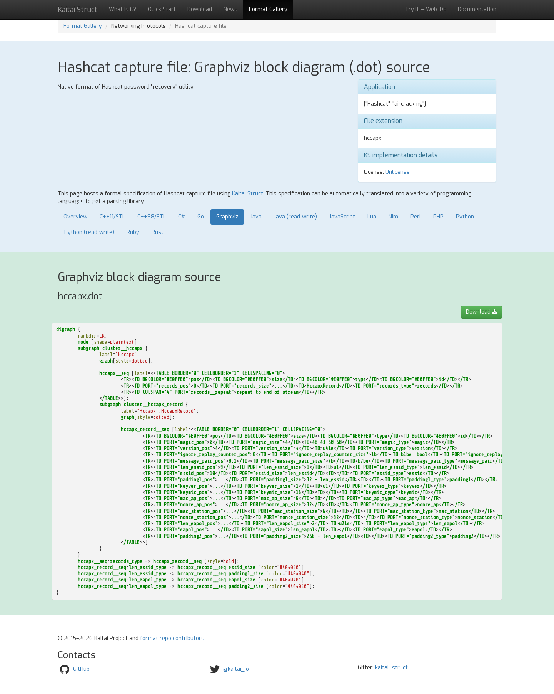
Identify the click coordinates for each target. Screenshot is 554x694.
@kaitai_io (236, 669)
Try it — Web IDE (425, 9)
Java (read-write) (295, 216)
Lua (371, 216)
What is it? (122, 9)
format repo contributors (172, 638)
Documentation (477, 9)
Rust (158, 232)
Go (200, 216)
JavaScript (342, 216)
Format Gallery (268, 9)
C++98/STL (151, 216)
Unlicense (397, 172)
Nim (393, 216)
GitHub (81, 669)
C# (181, 216)
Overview (75, 216)
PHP (438, 216)
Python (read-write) (89, 232)
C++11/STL (112, 216)
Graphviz (227, 216)
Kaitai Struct (247, 193)
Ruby (133, 232)
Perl (415, 216)
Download (199, 9)
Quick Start (162, 9)
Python (465, 216)
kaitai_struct (391, 667)
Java (256, 216)
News (230, 9)
